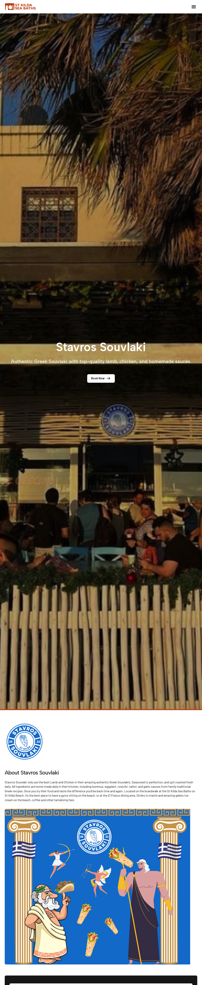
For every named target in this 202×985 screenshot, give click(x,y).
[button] (193, 6)
